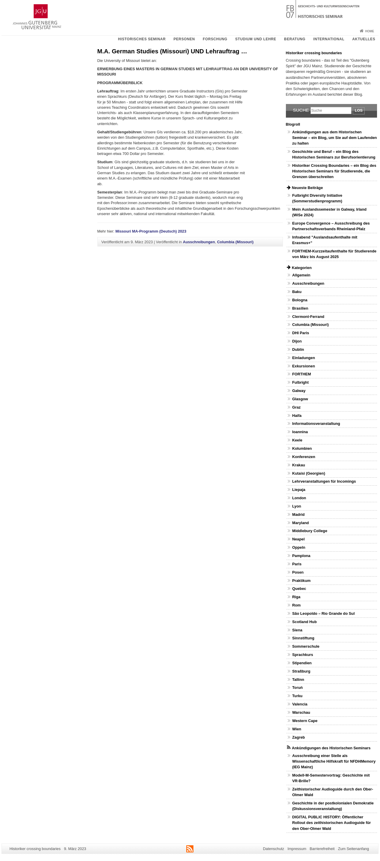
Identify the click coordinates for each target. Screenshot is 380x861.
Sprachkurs (302, 654)
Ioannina (300, 432)
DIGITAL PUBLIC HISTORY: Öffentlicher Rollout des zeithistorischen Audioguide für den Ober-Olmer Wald (331, 822)
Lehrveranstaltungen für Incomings (324, 481)
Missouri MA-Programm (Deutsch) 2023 (150, 231)
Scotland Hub (304, 622)
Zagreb (298, 737)
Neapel (298, 539)
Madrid (298, 514)
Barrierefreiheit (322, 848)
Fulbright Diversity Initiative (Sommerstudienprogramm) (317, 198)
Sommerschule (305, 646)
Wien (296, 729)
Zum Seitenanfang (353, 848)
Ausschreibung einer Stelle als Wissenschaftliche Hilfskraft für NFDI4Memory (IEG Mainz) (334, 761)
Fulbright (300, 382)
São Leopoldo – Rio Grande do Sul (323, 613)
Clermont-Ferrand (308, 316)
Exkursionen (303, 366)
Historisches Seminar (141, 39)
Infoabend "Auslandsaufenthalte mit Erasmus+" (324, 240)
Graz (296, 407)
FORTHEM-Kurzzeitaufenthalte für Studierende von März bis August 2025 (334, 254)
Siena (297, 630)
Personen (184, 39)
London (299, 498)
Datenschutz (273, 848)
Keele (297, 440)
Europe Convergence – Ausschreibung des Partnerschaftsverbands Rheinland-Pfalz (331, 226)
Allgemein (301, 275)
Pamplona (301, 555)
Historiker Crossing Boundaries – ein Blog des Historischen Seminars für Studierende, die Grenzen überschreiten (334, 171)
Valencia (299, 704)
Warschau (301, 712)
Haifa (296, 415)
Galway (298, 390)
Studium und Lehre (255, 39)
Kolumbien (302, 448)
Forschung (215, 39)
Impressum (296, 848)
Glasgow (300, 399)
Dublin (298, 349)
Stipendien (301, 663)
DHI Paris (300, 333)
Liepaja (298, 489)
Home (369, 31)
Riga (296, 597)
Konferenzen (303, 456)
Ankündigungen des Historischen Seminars (331, 748)
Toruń (297, 687)
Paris (296, 564)
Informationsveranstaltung (316, 423)
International (328, 39)
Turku (297, 696)
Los (358, 110)
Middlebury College (309, 531)
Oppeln (298, 547)
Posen (297, 572)
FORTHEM (301, 374)
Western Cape (304, 720)
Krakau (298, 465)
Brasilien (300, 308)
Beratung (294, 39)
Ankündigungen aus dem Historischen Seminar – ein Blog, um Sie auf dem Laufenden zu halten (334, 137)
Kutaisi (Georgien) (308, 473)
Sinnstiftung (303, 638)
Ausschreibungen (199, 242)
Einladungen (303, 358)
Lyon (296, 506)
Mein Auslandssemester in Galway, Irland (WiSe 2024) (329, 212)
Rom (296, 605)
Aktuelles (363, 39)
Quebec (299, 588)
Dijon (297, 341)
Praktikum (301, 580)
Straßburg (301, 671)
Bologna (299, 300)
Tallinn (298, 679)
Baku (296, 291)
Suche (301, 110)
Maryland (300, 523)
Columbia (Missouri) (235, 242)
